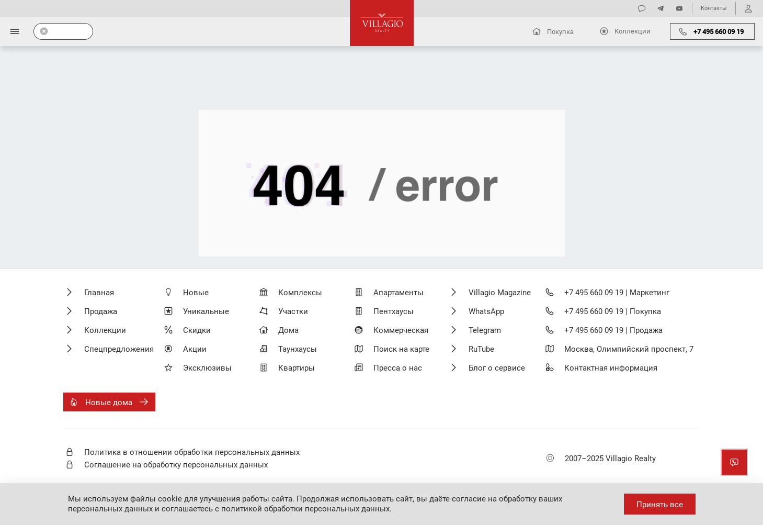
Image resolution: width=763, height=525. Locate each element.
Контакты (714, 8)
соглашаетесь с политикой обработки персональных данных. (277, 508)
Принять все (659, 504)
